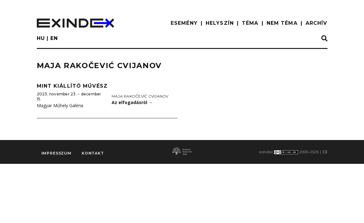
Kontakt (93, 153)
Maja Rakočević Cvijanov (140, 96)
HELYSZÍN (220, 23)
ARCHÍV (317, 23)
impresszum (56, 153)
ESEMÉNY (184, 23)
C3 (325, 152)
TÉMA (250, 23)
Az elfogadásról (132, 102)
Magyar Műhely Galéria (60, 105)
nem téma (282, 23)
